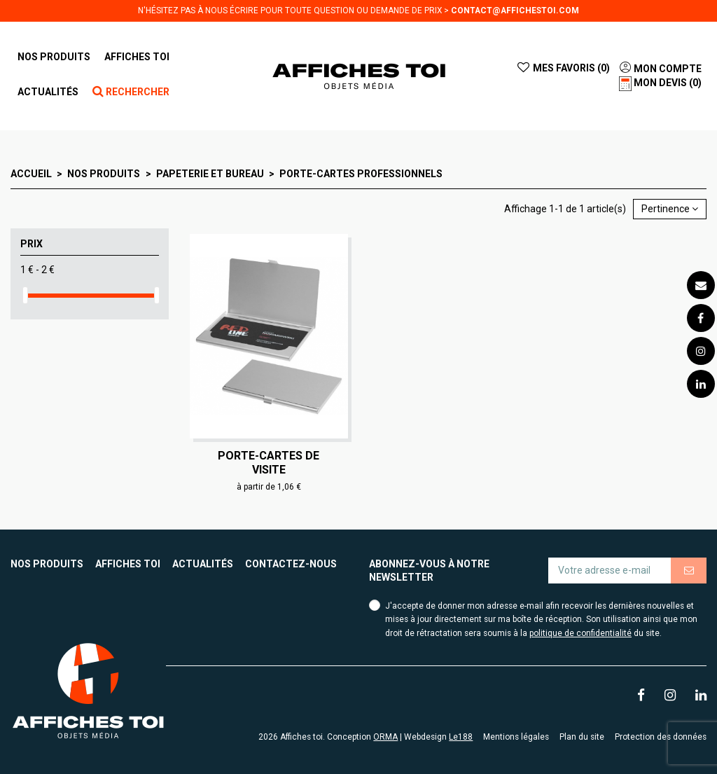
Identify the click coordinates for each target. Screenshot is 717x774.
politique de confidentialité (580, 633)
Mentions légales (516, 737)
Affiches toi (127, 563)
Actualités (202, 563)
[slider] (25, 295)
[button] (136, 56)
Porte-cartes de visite (268, 462)
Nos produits (47, 563)
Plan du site (581, 737)
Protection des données (660, 737)
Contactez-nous (291, 563)
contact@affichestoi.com (515, 10)
